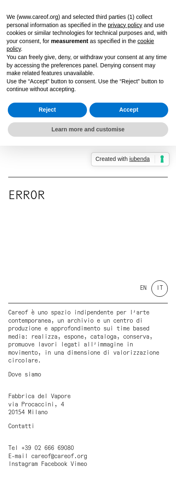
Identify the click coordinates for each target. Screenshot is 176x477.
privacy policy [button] (125, 25)
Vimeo (79, 464)
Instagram (23, 464)
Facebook (54, 464)
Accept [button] (128, 109)
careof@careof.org (59, 456)
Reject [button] (47, 109)
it (159, 288)
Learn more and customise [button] (87, 129)
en (143, 288)
